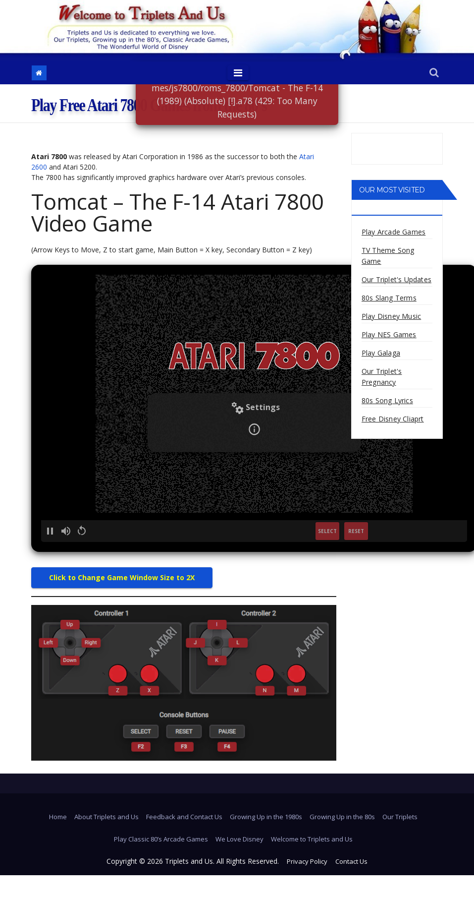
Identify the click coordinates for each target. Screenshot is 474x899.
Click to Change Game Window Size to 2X (122, 577)
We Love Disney (239, 839)
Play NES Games (389, 334)
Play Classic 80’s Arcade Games (161, 839)
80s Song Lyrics (387, 400)
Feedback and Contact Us (184, 816)
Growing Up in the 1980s (266, 816)
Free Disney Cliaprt (393, 418)
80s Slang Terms (389, 297)
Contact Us (351, 861)
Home (58, 816)
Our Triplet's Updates (396, 279)
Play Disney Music (391, 316)
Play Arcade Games (393, 232)
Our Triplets (400, 816)
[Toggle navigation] (238, 72)
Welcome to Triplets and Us (312, 839)
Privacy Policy (307, 861)
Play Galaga (381, 353)
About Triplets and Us (106, 816)
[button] (434, 73)
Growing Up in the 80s (342, 816)
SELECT (327, 531)
